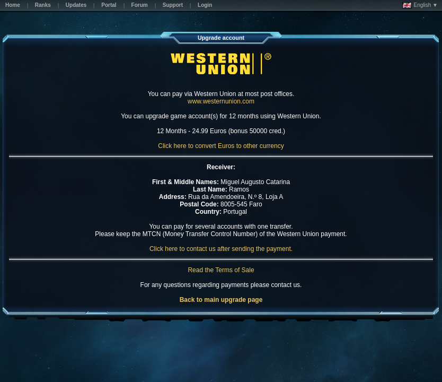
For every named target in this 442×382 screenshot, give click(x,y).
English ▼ (420, 5)
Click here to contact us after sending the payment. (221, 249)
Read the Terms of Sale (221, 270)
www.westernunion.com (221, 101)
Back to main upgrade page (221, 299)
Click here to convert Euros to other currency (221, 146)
